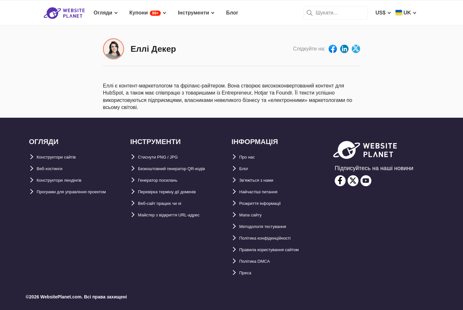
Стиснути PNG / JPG (163, 157)
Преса (247, 273)
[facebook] (340, 180)
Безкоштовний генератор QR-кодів (182, 168)
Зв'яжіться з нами (262, 180)
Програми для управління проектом (83, 192)
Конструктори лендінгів (67, 180)
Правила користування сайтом (278, 249)
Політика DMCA (259, 261)
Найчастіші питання (264, 192)
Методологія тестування (270, 226)
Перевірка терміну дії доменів (176, 192)
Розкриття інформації (266, 203)
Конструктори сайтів (63, 157)
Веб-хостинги (54, 168)
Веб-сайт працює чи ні (166, 203)
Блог (245, 168)
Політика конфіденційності (273, 238)
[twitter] (353, 180)
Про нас (249, 157)
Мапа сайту (253, 215)
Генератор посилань (164, 180)
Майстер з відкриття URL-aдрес (178, 215)
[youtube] (365, 180)
